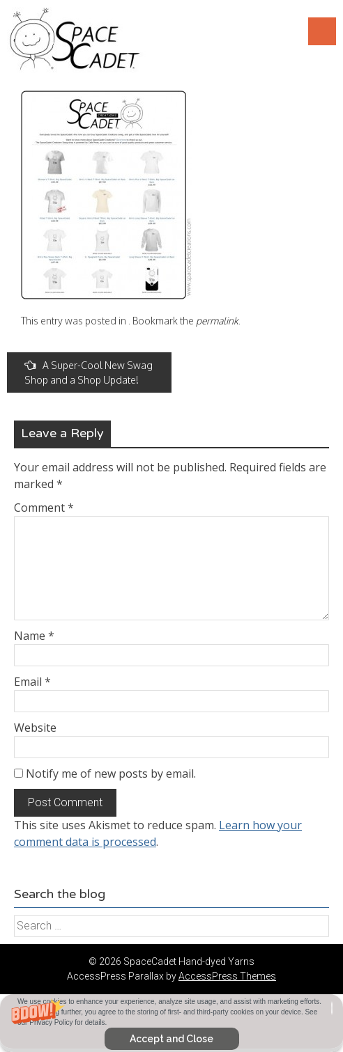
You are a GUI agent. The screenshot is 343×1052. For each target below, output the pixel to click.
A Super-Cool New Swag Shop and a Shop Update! (88, 372)
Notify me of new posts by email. (111, 773)
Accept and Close (171, 1038)
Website (35, 727)
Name (34, 635)
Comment (44, 507)
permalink (217, 321)
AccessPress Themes (227, 976)
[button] (171, 1023)
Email (32, 681)
